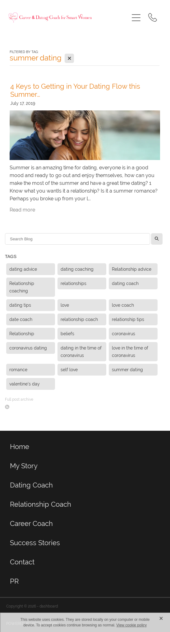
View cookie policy (131, 625)
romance (18, 369)
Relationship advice (131, 269)
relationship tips (128, 319)
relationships (73, 283)
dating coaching (77, 269)
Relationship (21, 333)
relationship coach (79, 319)
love (65, 305)
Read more (22, 210)
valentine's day (24, 383)
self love (69, 369)
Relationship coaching (21, 287)
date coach (20, 319)
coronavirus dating (28, 347)
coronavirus (123, 333)
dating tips (20, 305)
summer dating (127, 369)
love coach (123, 305)
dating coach (125, 283)
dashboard (48, 606)
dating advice (23, 269)
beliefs (67, 333)
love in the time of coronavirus (130, 351)
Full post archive (19, 399)
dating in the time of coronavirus (81, 351)
